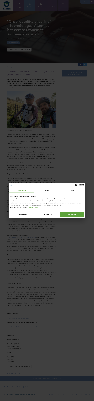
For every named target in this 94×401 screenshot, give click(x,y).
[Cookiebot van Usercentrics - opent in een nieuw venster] (76, 185)
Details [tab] (47, 190)
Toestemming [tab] (21, 190)
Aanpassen (47, 214)
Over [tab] (72, 190)
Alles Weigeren (22, 214)
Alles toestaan (71, 214)
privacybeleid (33, 207)
